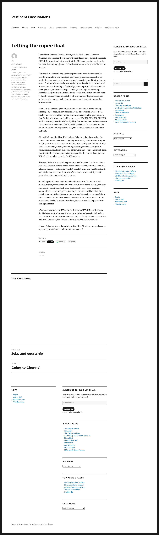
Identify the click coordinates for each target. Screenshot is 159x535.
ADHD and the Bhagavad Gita (74, 487)
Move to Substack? (71, 440)
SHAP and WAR (69, 448)
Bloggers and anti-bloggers (74, 485)
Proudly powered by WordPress (41, 524)
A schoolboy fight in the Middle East (77, 436)
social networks (112, 28)
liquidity (14, 87)
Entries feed (17, 397)
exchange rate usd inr (19, 77)
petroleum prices (17, 92)
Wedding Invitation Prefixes (74, 483)
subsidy (27, 96)
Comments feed (19, 400)
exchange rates (17, 80)
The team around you (72, 433)
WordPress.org (18, 402)
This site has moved (71, 429)
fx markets (20, 82)
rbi (22, 94)
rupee (26, 94)
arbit (33, 28)
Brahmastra (68, 443)
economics (62, 28)
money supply (25, 89)
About (25, 28)
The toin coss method (72, 490)
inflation (22, 85)
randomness (86, 28)
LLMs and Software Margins (74, 450)
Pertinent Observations (30, 17)
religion (98, 28)
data (51, 28)
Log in (15, 395)
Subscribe (68, 409)
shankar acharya (17, 96)
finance (14, 69)
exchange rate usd (24, 75)
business (42, 28)
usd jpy (25, 99)
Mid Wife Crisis (69, 445)
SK (12, 61)
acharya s (14, 73)
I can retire (68, 431)
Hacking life (68, 492)
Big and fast (68, 438)
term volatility (16, 99)
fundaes (73, 28)
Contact (15, 28)
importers (15, 85)
